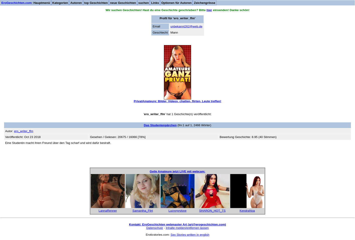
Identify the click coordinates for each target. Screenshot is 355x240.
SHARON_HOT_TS (212, 210)
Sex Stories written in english (189, 234)
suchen (143, 3)
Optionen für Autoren (176, 3)
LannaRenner (108, 210)
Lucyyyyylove (177, 210)
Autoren (76, 3)
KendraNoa (247, 210)
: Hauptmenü (25, 3)
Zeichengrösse (204, 3)
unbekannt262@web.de (186, 26)
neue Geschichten (123, 3)
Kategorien (60, 3)
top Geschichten (96, 3)
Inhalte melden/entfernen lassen (187, 228)
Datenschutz (154, 228)
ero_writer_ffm (23, 131)
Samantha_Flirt (142, 210)
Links (155, 3)
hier (209, 10)
